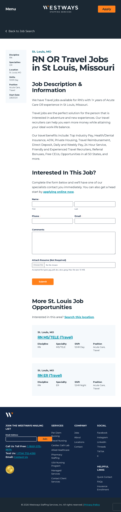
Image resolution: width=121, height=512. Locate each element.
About (77, 437)
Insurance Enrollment (103, 488)
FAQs (100, 481)
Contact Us (21, 457)
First (34, 209)
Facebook (102, 433)
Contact (78, 447)
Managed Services (56, 472)
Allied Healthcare (60, 450)
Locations (79, 442)
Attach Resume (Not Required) (49, 260)
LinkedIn (101, 442)
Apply (106, 9)
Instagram (102, 437)
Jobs (76, 433)
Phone (36, 216)
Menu (11, 9)
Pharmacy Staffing (56, 456)
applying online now (58, 191)
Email (78, 216)
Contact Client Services (58, 480)
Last (76, 209)
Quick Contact (104, 477)
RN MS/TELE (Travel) (55, 337)
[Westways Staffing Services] (60, 9)
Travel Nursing (59, 440)
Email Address (12, 435)
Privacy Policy (92, 505)
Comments (38, 229)
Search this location (79, 317)
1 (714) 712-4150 (26, 453)
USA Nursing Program (58, 464)
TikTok (100, 451)
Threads (101, 447)
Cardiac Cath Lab (60, 445)
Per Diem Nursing (56, 434)
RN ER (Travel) (50, 375)
